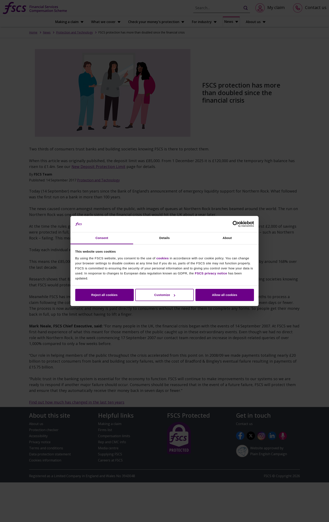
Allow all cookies (224, 295)
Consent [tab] (102, 238)
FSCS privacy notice (211, 273)
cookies (162, 258)
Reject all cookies (104, 295)
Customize (164, 295)
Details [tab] (164, 238)
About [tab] (227, 238)
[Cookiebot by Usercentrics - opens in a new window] (235, 224)
